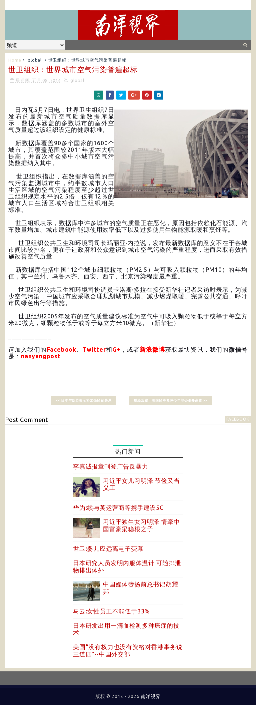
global (35, 60)
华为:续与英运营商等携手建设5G (118, 507)
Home (14, 60)
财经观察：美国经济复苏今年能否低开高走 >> (171, 400)
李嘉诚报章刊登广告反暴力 (110, 466)
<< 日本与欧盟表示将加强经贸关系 (84, 400)
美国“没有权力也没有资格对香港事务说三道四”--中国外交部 (127, 650)
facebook (237, 419)
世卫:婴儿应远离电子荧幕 (108, 548)
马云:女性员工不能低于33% (111, 611)
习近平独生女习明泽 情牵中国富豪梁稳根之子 (141, 525)
